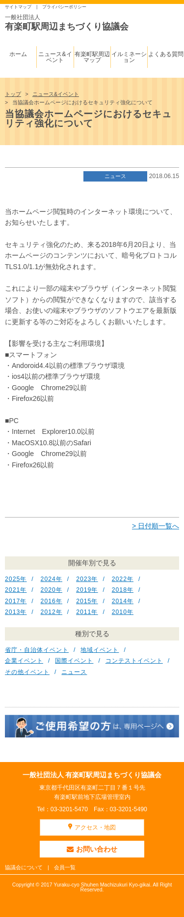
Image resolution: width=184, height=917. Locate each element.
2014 (119, 601)
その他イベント (27, 672)
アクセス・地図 (95, 827)
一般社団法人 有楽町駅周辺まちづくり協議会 (92, 775)
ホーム (18, 54)
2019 (83, 589)
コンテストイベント (134, 660)
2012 (48, 612)
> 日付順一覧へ (155, 526)
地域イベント (99, 649)
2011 (83, 612)
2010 (119, 612)
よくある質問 (166, 54)
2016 (48, 601)
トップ (13, 94)
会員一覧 (65, 867)
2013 (12, 612)
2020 (48, 589)
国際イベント (74, 660)
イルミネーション (129, 57)
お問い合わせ (92, 849)
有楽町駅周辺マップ (92, 57)
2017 (12, 601)
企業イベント (24, 660)
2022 (119, 579)
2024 (48, 579)
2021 (12, 589)
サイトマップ (18, 6)
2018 (119, 589)
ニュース (115, 176)
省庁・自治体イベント (37, 649)
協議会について (24, 867)
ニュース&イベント (55, 57)
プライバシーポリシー (64, 6)
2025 (12, 579)
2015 (83, 601)
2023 (83, 579)
